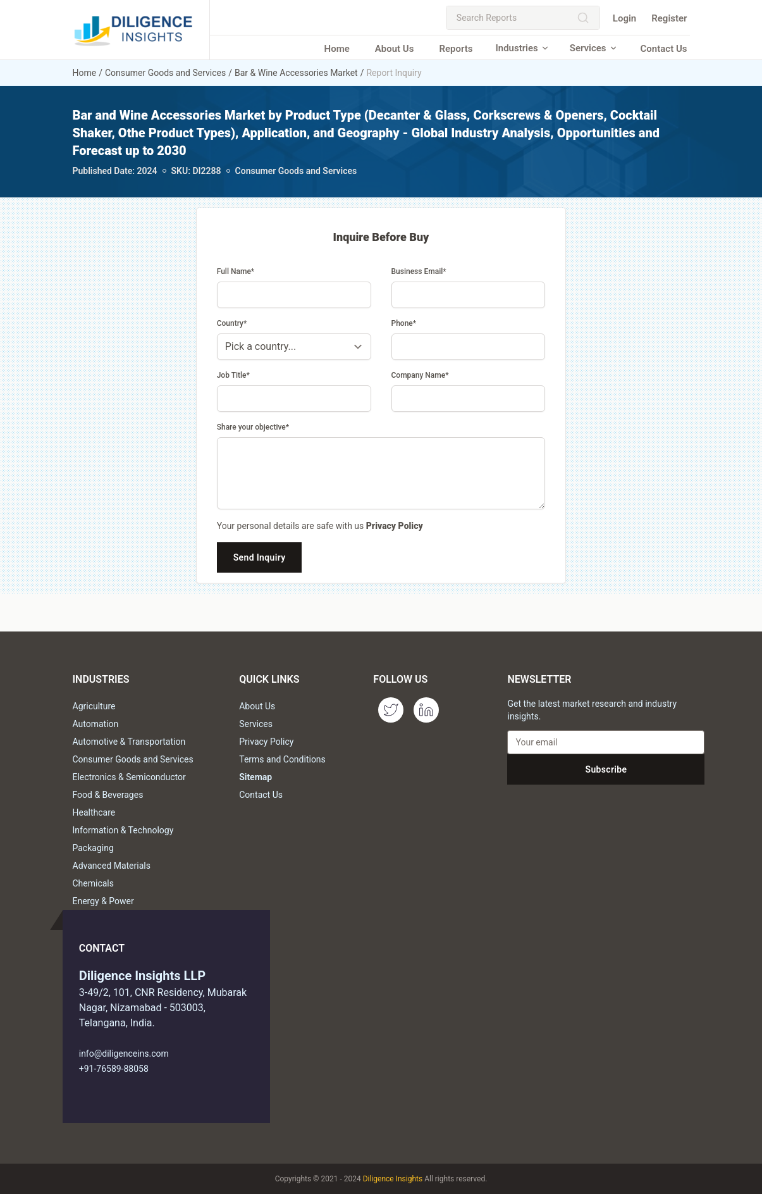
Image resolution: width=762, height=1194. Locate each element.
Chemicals (93, 883)
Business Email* (418, 271)
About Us (394, 48)
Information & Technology (123, 830)
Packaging (93, 848)
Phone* (404, 323)
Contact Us (664, 48)
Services (594, 48)
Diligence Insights (392, 1178)
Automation (96, 724)
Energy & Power (103, 901)
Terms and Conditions (282, 759)
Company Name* (420, 375)
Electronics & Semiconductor (129, 777)
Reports (455, 48)
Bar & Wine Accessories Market (296, 73)
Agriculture (94, 706)
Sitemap (255, 777)
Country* (232, 323)
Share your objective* (253, 427)
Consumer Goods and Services (165, 73)
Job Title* (233, 375)
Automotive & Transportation (129, 742)
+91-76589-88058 (114, 1069)
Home (337, 48)
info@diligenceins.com (124, 1053)
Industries (522, 48)
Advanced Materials (112, 866)
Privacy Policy (394, 526)
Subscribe (606, 769)
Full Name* (235, 271)
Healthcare (94, 812)
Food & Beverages (108, 795)
